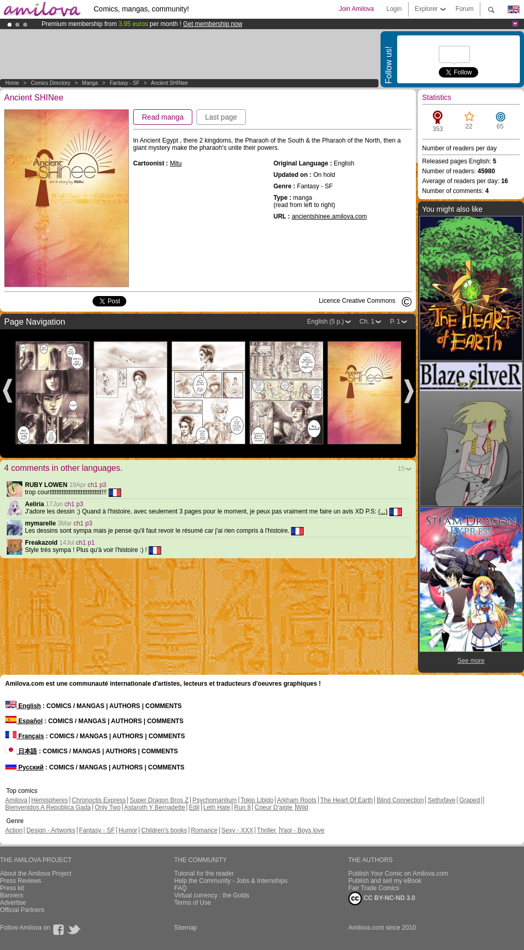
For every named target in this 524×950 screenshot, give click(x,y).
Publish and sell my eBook (385, 880)
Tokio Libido (257, 800)
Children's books (164, 830)
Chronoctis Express (99, 800)
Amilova (16, 800)
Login (393, 8)
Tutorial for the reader (204, 873)
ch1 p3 (97, 485)
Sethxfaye (441, 800)
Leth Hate (216, 807)
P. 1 (395, 321)
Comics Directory (50, 83)
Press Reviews (20, 880)
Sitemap (185, 927)
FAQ (180, 888)
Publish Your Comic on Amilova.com (398, 873)
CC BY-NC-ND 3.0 (381, 898)
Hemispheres (49, 800)
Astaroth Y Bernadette (155, 807)
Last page (221, 117)
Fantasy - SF (124, 83)
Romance (204, 830)
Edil (194, 807)
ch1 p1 (85, 542)
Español (24, 721)
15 (401, 468)
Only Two (108, 807)
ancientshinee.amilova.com (329, 216)
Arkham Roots (297, 800)
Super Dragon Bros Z (158, 800)
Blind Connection (400, 800)
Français (24, 736)
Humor (128, 830)
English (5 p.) (325, 321)
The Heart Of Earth (346, 800)
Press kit (12, 888)
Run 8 (242, 807)
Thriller (267, 830)
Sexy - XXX (237, 830)
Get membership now (212, 24)
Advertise (13, 902)
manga (90, 83)
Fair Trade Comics (373, 888)
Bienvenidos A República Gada (48, 807)
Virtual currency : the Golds (212, 895)
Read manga (163, 117)
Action (13, 830)
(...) (382, 511)
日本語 (21, 751)
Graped (469, 800)
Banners (11, 895)
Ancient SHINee (169, 83)
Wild (302, 807)
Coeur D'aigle (274, 807)
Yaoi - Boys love (302, 830)
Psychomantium (214, 800)
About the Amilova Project (35, 873)
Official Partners (22, 910)
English (23, 706)
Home (12, 83)
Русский (24, 767)
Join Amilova (356, 8)
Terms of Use (192, 902)
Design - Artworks (51, 830)
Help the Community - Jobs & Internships (230, 880)
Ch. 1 (367, 321)
